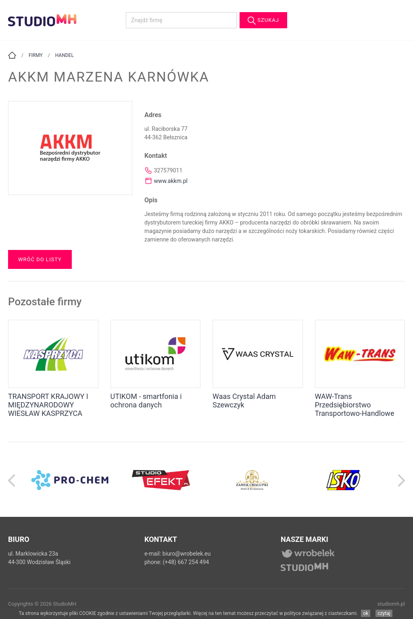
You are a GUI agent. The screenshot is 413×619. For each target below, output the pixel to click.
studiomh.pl (391, 604)
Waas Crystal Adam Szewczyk (244, 400)
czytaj (384, 613)
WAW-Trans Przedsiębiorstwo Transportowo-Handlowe (354, 405)
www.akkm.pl (170, 181)
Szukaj (263, 21)
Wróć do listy (40, 259)
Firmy (36, 55)
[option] (69, 479)
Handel (64, 55)
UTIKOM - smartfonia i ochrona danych (146, 400)
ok (365, 613)
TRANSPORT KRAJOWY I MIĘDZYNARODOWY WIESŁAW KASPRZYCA (48, 405)
